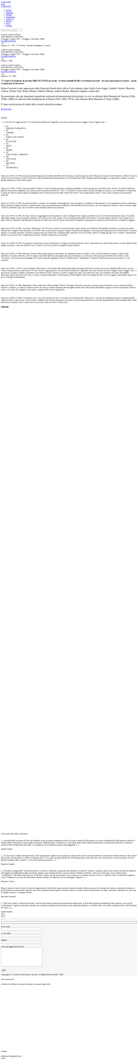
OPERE (9, 15)
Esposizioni (10, 17)
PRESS (9, 21)
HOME (9, 10)
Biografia (9, 13)
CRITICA (10, 19)
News (8, 24)
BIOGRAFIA (6, 109)
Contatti (9, 26)
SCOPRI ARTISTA (8, 41)
